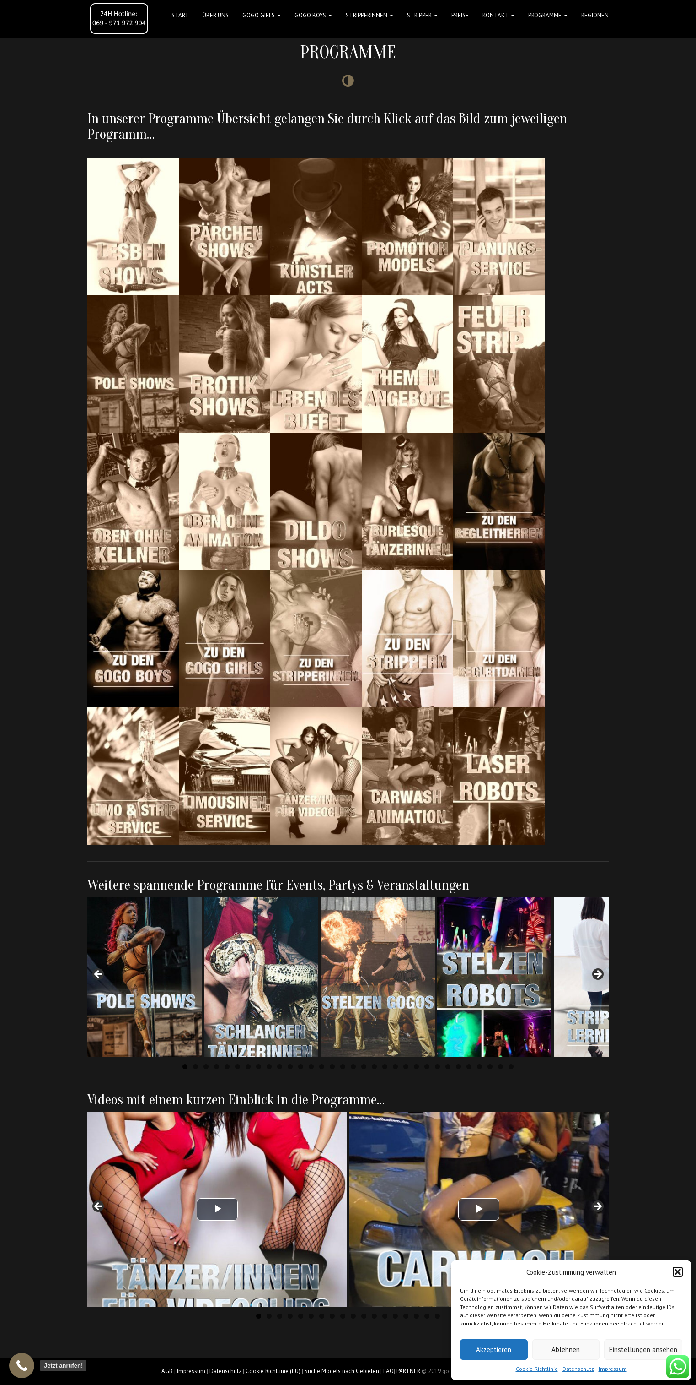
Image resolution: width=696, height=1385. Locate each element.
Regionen (595, 15)
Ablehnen (565, 1349)
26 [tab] (447, 1066)
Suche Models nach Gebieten (342, 1371)
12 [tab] (300, 1066)
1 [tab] (184, 1066)
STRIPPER (422, 15)
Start (180, 15)
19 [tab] (374, 1066)
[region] (348, 977)
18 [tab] (363, 1066)
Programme (548, 15)
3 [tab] (206, 1066)
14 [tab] (321, 1066)
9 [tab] (269, 1066)
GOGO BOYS (313, 15)
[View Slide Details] (144, 977)
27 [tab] (458, 1066)
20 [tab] (384, 1066)
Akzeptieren (493, 1349)
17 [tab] (353, 1066)
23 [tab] (416, 1066)
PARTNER (408, 1371)
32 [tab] (511, 1066)
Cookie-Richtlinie (537, 1368)
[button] (677, 1271)
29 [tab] (479, 1066)
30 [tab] (490, 1066)
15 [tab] (332, 1066)
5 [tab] (227, 1066)
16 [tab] (342, 1066)
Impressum (613, 1368)
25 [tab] (437, 1066)
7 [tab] (248, 1066)
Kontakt (498, 15)
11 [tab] (290, 1066)
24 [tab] (426, 1066)
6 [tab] (237, 1066)
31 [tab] (500, 1066)
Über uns (216, 15)
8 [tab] (258, 1066)
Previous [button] (99, 975)
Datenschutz (578, 1368)
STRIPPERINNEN (369, 15)
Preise (460, 15)
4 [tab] (216, 1066)
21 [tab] (395, 1066)
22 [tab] (405, 1066)
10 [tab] (279, 1066)
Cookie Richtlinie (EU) (273, 1371)
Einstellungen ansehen (643, 1349)
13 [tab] (311, 1066)
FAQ (388, 1371)
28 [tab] (468, 1066)
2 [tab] (195, 1066)
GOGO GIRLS (261, 15)
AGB (167, 1371)
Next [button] (597, 975)
